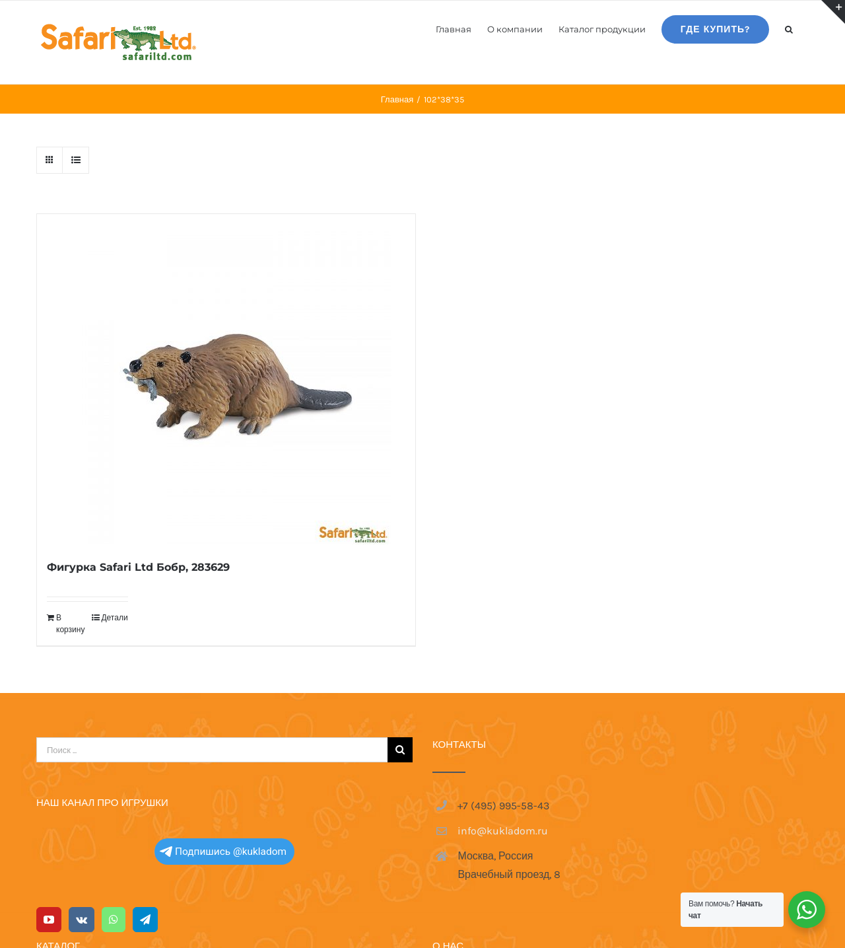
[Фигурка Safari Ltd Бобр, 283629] (226, 379)
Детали (114, 617)
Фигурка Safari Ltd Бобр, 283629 (138, 567)
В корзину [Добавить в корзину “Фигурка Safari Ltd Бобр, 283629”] (70, 623)
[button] (789, 28)
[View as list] (75, 160)
